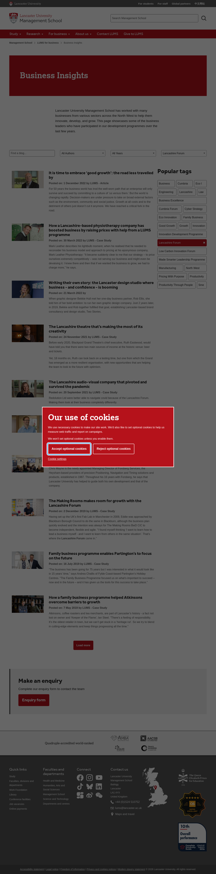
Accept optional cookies (69, 448)
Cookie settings (57, 459)
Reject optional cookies (114, 448)
